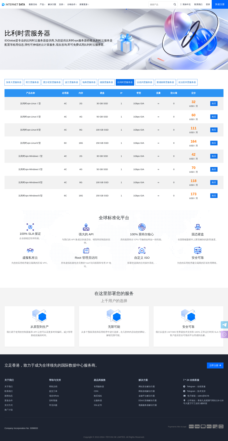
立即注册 (215, 365)
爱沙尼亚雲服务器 (52, 82)
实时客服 (53, 400)
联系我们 (9, 391)
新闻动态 (9, 396)
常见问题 (53, 405)
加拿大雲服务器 (13, 82)
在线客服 (201, 386)
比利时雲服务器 (125, 82)
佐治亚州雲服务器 (187, 82)
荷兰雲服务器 (32, 82)
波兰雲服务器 (71, 82)
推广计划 (9, 410)
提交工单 (53, 391)
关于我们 (9, 386)
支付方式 (9, 405)
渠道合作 (9, 400)
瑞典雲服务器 (89, 82)
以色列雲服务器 (144, 82)
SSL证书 (98, 405)
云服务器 (98, 400)
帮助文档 (53, 386)
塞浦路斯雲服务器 (165, 82)
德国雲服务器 (106, 82)
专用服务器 (99, 386)
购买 (214, 103)
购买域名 (98, 396)
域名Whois (54, 396)
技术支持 (201, 391)
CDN (96, 391)
